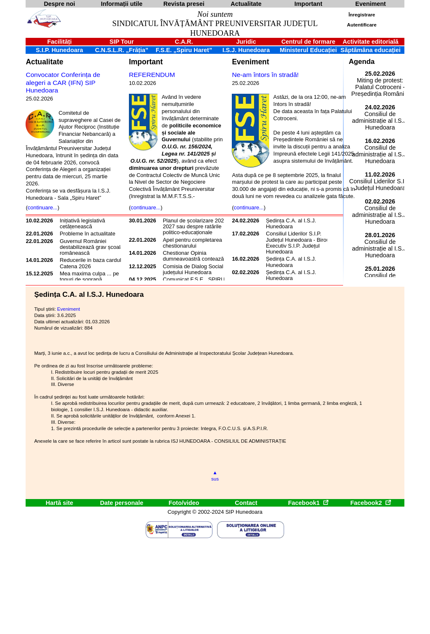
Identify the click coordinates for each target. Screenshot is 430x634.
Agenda (362, 62)
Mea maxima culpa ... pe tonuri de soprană (89, 276)
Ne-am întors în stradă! (265, 74)
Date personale (121, 502)
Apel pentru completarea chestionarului (192, 243)
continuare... (43, 207)
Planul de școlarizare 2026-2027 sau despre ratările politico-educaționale (196, 226)
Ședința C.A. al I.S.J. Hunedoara (291, 223)
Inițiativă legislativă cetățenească (82, 223)
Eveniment (250, 62)
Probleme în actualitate (87, 233)
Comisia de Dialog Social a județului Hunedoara (195, 269)
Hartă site (59, 502)
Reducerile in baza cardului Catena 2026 (92, 263)
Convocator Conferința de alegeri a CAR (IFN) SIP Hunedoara (63, 82)
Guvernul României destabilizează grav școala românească (91, 247)
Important (146, 62)
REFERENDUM (152, 74)
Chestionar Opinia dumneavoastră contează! (194, 256)
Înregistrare (362, 14)
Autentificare (361, 24)
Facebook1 (308, 502)
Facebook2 (370, 502)
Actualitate (44, 62)
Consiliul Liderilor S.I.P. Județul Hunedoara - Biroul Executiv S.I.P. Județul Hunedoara (298, 242)
